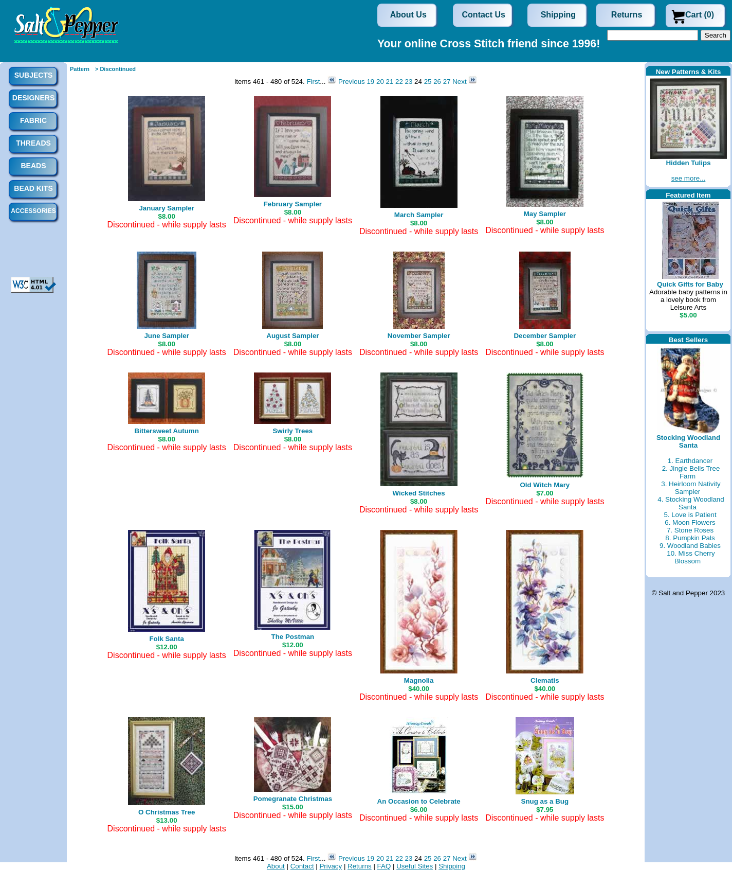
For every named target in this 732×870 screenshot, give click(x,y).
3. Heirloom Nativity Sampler (691, 487)
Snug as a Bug (545, 801)
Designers (33, 98)
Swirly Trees (292, 431)
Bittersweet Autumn (166, 431)
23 (409, 81)
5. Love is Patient (690, 515)
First (313, 81)
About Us (408, 14)
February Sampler (293, 204)
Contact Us (483, 14)
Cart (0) (699, 14)
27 (447, 81)
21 (390, 81)
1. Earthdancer (690, 461)
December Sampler (545, 336)
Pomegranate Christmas (292, 799)
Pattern (79, 69)
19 (370, 81)
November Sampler (419, 336)
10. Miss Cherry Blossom (691, 557)
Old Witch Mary (545, 485)
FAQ (384, 866)
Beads (33, 166)
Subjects (33, 75)
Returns (626, 14)
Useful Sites (414, 866)
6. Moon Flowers (690, 522)
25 (428, 81)
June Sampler (166, 336)
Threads (33, 143)
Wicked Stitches (419, 493)
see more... (688, 178)
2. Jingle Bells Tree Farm (691, 472)
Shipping (558, 14)
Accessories (33, 211)
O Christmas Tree (166, 812)
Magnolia (419, 680)
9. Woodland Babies (690, 545)
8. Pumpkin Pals (690, 538)
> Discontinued (115, 69)
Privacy (330, 866)
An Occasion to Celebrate (419, 801)
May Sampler (545, 214)
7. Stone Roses (690, 530)
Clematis (544, 680)
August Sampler (292, 336)
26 (437, 81)
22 (399, 81)
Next (460, 81)
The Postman (293, 637)
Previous (351, 81)
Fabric (33, 120)
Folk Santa (166, 639)
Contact (302, 866)
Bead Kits (33, 188)
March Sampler (419, 215)
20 (380, 81)
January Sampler (166, 208)
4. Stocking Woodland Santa (690, 503)
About (276, 866)
